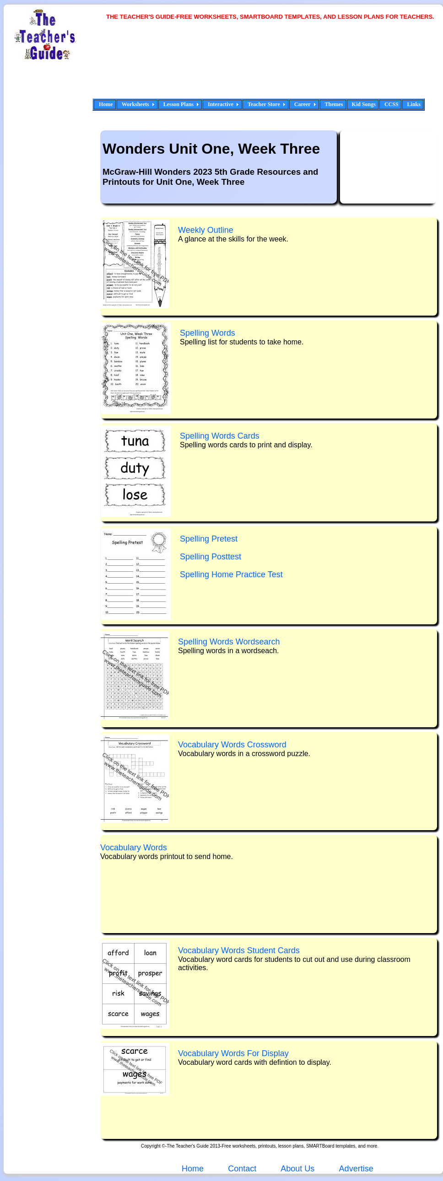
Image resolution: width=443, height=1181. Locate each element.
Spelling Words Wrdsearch (229, 641)
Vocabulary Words (133, 847)
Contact (242, 1168)
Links (414, 104)
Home (106, 104)
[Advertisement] (139, 65)
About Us (296, 1168)
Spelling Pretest (209, 538)
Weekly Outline (205, 230)
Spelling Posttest (210, 556)
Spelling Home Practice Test (231, 574)
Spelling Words (207, 333)
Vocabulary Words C (232, 744)
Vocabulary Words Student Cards (239, 950)
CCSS (391, 104)
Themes (334, 104)
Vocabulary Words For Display (233, 1053)
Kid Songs (364, 104)
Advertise (356, 1168)
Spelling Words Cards (219, 435)
